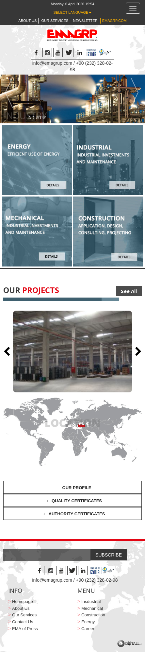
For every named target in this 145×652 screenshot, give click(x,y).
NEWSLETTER (85, 21)
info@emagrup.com (52, 63)
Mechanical (92, 608)
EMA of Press (25, 628)
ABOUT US (27, 21)
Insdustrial (91, 601)
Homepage (22, 601)
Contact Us (22, 621)
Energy (88, 621)
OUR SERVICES (54, 21)
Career (87, 628)
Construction (93, 614)
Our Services (24, 614)
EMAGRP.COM (114, 21)
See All (129, 291)
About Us (20, 608)
